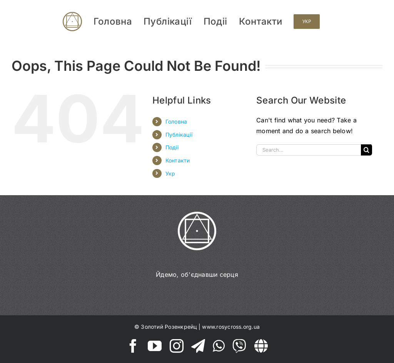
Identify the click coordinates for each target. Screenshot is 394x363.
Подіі (172, 147)
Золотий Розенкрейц (169, 326)
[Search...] (308, 150)
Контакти (177, 160)
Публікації (178, 134)
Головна (176, 121)
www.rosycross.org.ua (231, 326)
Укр (170, 173)
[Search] (366, 150)
